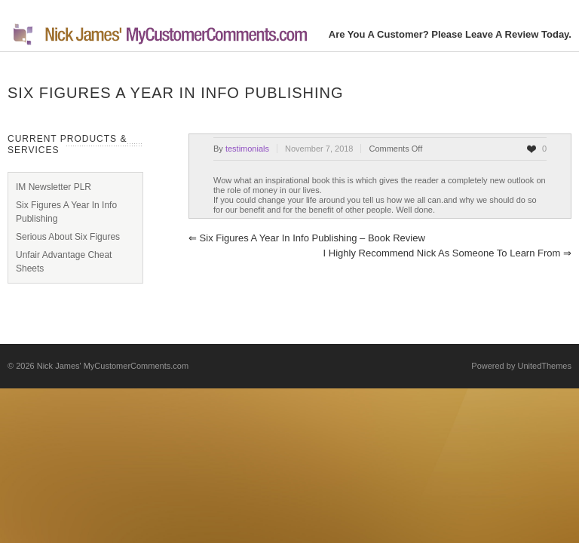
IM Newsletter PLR (53, 187)
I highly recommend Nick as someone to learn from (447, 253)
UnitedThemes (544, 365)
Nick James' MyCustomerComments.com (112, 365)
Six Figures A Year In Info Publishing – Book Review (306, 238)
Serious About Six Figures (68, 237)
